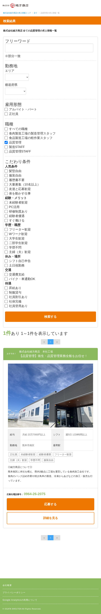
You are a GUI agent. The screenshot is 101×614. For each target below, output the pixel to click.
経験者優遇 (15, 216)
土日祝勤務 (15, 265)
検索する (50, 316)
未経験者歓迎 (16, 202)
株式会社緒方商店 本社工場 (36, 351)
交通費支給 (15, 274)
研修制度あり (16, 211)
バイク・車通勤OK (20, 279)
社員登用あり (16, 306)
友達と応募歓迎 (18, 189)
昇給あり (13, 288)
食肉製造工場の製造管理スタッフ (30, 133)
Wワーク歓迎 (16, 234)
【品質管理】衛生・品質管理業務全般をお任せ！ (53, 356)
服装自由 (13, 175)
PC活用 (12, 207)
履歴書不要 (15, 180)
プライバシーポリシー (14, 592)
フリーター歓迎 (18, 229)
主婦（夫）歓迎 (18, 252)
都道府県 (11, 85)
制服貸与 (13, 292)
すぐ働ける (15, 220)
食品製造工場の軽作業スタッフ (28, 138)
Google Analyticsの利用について (20, 600)
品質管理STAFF (18, 151)
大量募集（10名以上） (22, 184)
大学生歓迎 (15, 238)
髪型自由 (13, 171)
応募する (50, 504)
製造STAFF (15, 147)
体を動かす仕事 (18, 193)
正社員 (11, 114)
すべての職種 (16, 129)
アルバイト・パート (21, 109)
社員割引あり (16, 297)
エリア (9, 71)
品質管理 (13, 142)
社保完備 (13, 301)
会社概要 (7, 585)
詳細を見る (50, 518)
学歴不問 (13, 247)
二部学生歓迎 (16, 243)
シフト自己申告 (18, 261)
